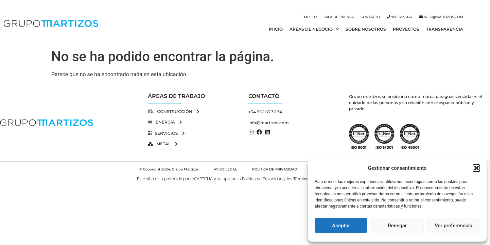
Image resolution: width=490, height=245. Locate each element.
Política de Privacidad (262, 179)
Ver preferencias (453, 226)
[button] (476, 168)
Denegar (397, 226)
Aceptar (341, 226)
